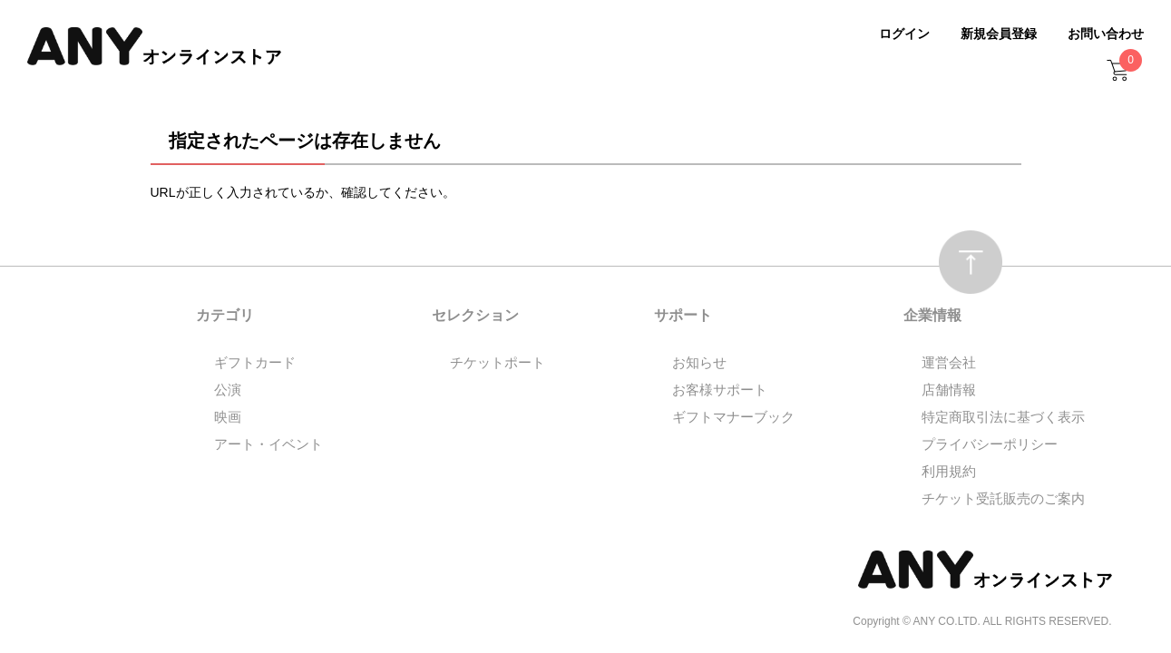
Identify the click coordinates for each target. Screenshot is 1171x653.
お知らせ (699, 362)
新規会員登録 (999, 33)
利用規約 (949, 471)
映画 (227, 416)
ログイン (904, 33)
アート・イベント (268, 444)
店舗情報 (949, 389)
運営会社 (949, 362)
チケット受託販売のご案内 (1003, 498)
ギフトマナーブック (733, 416)
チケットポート (497, 362)
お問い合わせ (1106, 33)
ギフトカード (255, 362)
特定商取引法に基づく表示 (1003, 416)
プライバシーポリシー (990, 444)
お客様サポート (719, 389)
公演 (227, 389)
